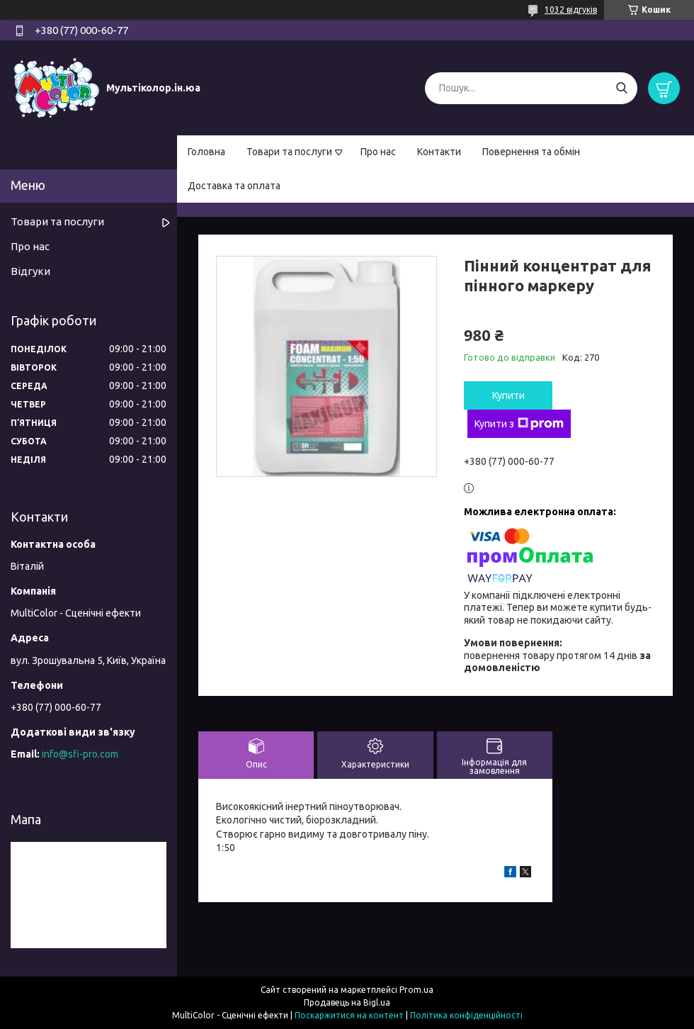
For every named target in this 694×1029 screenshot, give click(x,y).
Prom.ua (416, 989)
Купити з (519, 423)
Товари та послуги (289, 151)
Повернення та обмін (531, 151)
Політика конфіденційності (466, 1015)
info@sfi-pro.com (80, 754)
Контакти (439, 151)
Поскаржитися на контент (349, 1015)
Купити (508, 395)
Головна (206, 151)
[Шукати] (621, 88)
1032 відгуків (571, 9)
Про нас (378, 151)
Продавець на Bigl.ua (347, 1002)
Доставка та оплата (234, 185)
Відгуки (30, 271)
